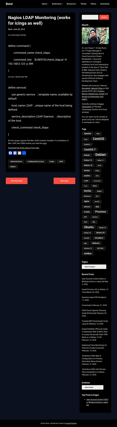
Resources (71, 4)
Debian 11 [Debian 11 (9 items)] (100, 160)
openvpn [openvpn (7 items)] (97, 201)
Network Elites (97, 88)
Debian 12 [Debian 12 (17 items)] (88, 165)
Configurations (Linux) (36, 161)
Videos (93, 4)
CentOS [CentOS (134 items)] (98, 139)
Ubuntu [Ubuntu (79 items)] (89, 227)
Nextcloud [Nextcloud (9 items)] (87, 196)
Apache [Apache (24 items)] (87, 133)
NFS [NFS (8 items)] (97, 196)
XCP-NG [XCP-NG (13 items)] (100, 248)
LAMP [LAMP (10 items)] (86, 181)
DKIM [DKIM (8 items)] (99, 165)
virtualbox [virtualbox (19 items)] (99, 238)
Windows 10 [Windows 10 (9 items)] (88, 248)
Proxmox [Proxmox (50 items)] (100, 211)
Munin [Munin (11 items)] (95, 186)
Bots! (9, 4)
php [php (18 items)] (97, 207)
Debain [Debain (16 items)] (87, 155)
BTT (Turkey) (99, 91)
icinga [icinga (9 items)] (97, 170)
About (44, 4)
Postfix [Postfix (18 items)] (87, 212)
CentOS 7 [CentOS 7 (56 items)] (90, 149)
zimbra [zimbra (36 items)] (87, 253)
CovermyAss (87, 305)
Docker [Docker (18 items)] (87, 170)
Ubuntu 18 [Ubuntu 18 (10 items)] (87, 233)
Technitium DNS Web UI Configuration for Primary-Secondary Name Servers (92, 358)
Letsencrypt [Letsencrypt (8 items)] (97, 181)
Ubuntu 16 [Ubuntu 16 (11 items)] (102, 227)
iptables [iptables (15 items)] (87, 176)
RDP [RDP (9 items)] (85, 217)
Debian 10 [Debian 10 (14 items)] (88, 160)
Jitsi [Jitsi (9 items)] (97, 176)
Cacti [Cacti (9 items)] (85, 139)
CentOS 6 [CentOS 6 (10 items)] (87, 144)
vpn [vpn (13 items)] (85, 243)
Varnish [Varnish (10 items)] (86, 238)
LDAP (61, 161)
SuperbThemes (71, 423)
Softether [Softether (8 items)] (95, 217)
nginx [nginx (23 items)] (86, 201)
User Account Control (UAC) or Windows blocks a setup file (97, 402)
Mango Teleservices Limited (93, 94)
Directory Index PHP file (91, 297)
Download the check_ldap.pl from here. (23, 148)
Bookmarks (56, 4)
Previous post (16, 181)
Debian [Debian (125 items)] (100, 155)
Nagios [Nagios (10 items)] (99, 191)
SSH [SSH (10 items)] (85, 222)
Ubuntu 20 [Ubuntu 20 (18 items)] (100, 233)
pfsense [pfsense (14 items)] (87, 207)
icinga (51, 161)
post (45, 143)
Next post (64, 181)
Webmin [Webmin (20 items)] (95, 243)
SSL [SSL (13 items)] (94, 222)
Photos (83, 4)
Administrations (16, 161)
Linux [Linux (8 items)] (85, 186)
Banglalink (86, 88)
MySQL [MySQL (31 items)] (88, 191)
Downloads (104, 4)
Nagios (13, 166)
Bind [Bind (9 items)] (98, 134)
